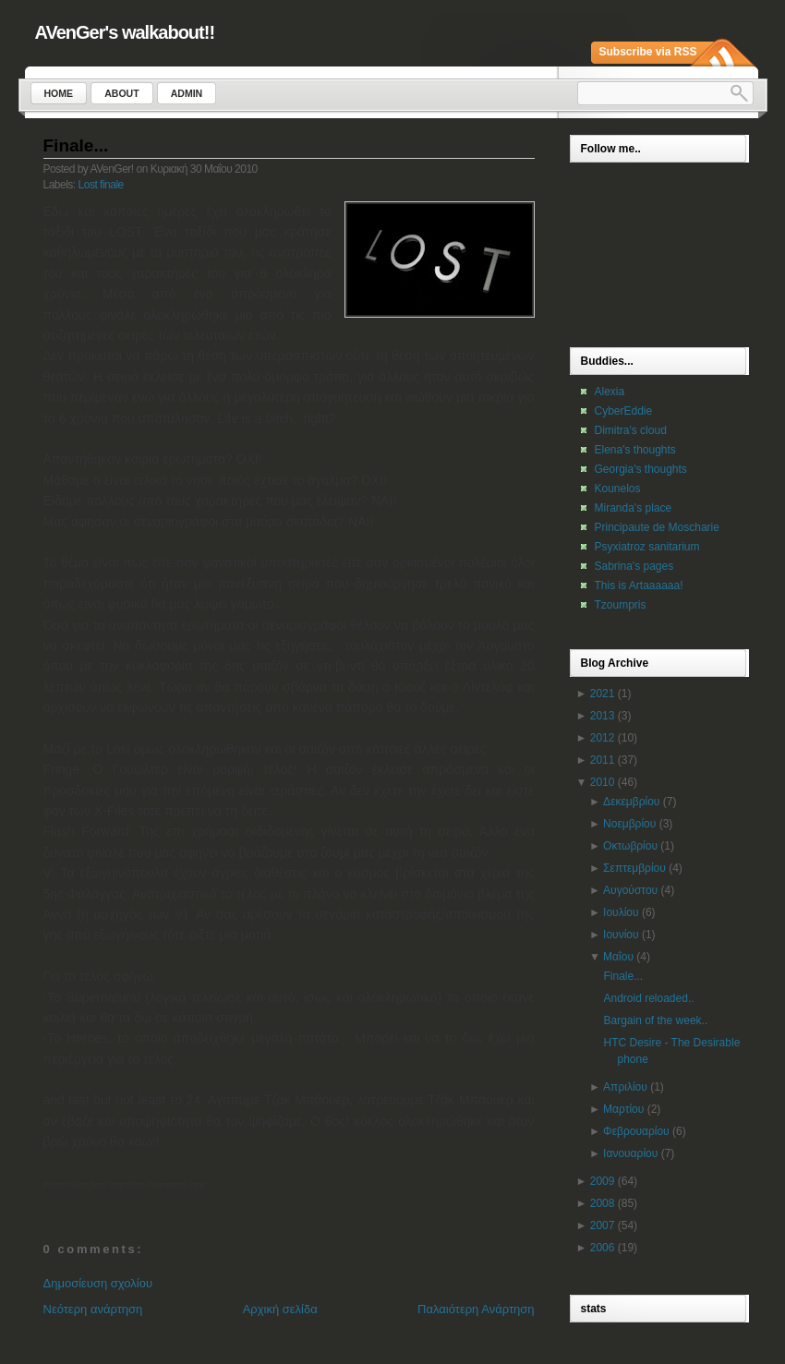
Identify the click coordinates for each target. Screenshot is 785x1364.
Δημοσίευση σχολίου (98, 1283)
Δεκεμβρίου (631, 801)
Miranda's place (633, 507)
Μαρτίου (623, 1109)
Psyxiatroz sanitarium (647, 546)
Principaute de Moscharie (657, 527)
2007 (602, 1225)
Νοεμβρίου (629, 823)
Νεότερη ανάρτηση (93, 1309)
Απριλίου (625, 1086)
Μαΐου (618, 956)
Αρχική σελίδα (280, 1309)
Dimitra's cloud (631, 430)
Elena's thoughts (635, 449)
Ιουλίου (620, 912)
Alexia (610, 391)
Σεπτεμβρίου (634, 868)
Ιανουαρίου (630, 1153)
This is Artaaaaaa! (639, 585)
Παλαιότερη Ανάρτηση (475, 1309)
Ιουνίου (620, 934)
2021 (602, 693)
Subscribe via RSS (648, 51)
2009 (602, 1181)
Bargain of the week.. (655, 1020)
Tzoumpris (620, 604)
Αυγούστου (630, 890)
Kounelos (618, 488)
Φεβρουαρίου (636, 1131)
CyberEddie (624, 410)
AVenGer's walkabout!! (125, 32)
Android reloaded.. (648, 998)
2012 (602, 737)
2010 (602, 782)
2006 (602, 1247)
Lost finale (101, 184)
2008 (602, 1203)
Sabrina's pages (634, 566)
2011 (602, 760)
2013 (602, 715)
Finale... (76, 145)
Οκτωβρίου (630, 845)
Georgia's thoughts (641, 469)
